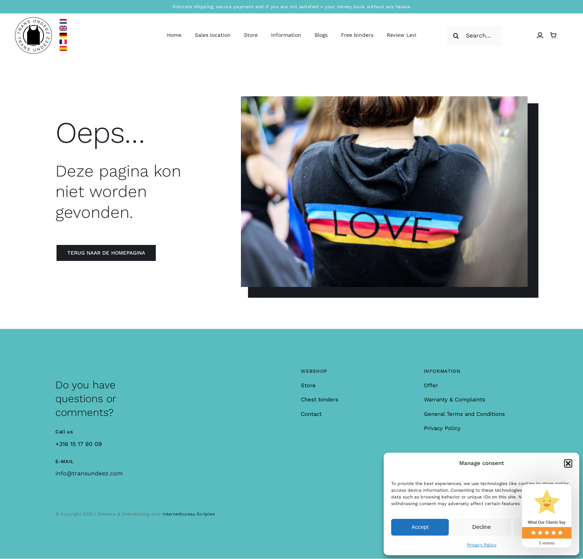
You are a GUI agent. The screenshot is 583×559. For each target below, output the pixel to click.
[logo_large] (33, 19)
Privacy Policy (481, 544)
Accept (420, 527)
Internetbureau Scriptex (188, 514)
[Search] (456, 35)
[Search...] (475, 35)
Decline (481, 527)
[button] (568, 463)
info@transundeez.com (89, 473)
